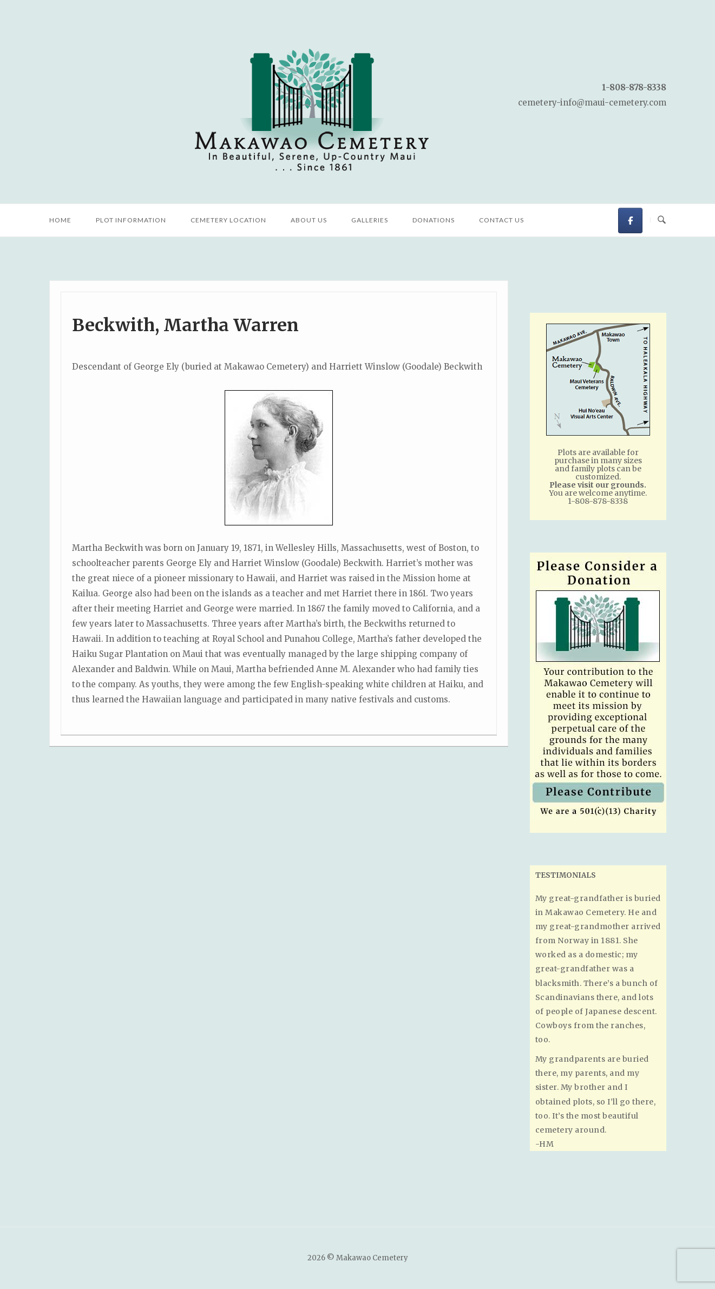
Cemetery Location (228, 220)
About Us (309, 220)
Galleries (369, 220)
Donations (433, 220)
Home (60, 220)
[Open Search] (661, 220)
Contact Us (501, 220)
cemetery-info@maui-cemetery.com (592, 102)
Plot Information (131, 220)
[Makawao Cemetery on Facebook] (630, 220)
